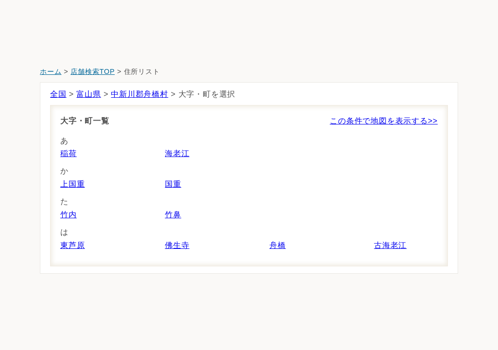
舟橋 (277, 245)
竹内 (68, 214)
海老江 (177, 153)
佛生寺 (177, 245)
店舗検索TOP (93, 71)
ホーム (50, 71)
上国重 (72, 184)
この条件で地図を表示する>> (384, 121)
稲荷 (68, 153)
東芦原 (72, 245)
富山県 (88, 94)
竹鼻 (173, 214)
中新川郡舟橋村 (139, 94)
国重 (173, 184)
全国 (58, 94)
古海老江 (390, 245)
